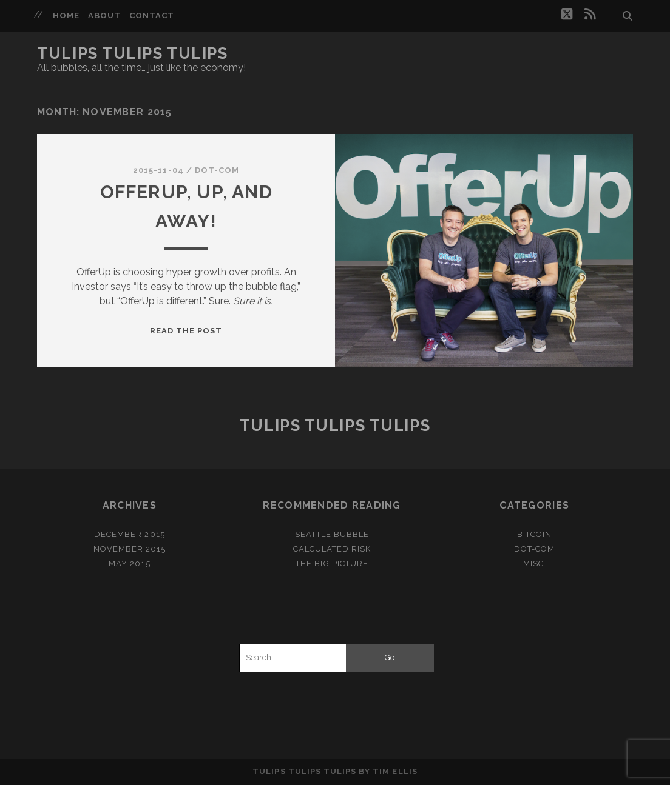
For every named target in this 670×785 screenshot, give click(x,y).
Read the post (186, 330)
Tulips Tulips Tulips (132, 53)
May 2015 (129, 563)
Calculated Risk (332, 548)
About (104, 15)
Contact (151, 15)
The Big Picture (332, 563)
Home (66, 15)
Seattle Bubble (332, 534)
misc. (534, 563)
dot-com (217, 170)
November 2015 (129, 548)
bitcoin (534, 534)
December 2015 (129, 534)
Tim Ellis (395, 771)
